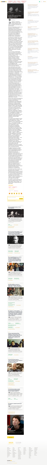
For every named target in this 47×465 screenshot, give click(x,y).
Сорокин (25, 447)
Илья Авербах (11, 185)
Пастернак (19, 453)
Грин (18, 448)
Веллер (24, 453)
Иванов (24, 452)
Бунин (19, 449)
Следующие (10, 437)
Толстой (8, 449)
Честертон (30, 451)
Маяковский (14, 450)
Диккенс (30, 453)
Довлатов (25, 450)
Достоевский (9, 450)
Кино (9, 205)
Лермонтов (8, 448)
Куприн (14, 449)
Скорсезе (35, 452)
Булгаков (14, 452)
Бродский (19, 451)
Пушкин (8, 447)
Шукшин (19, 450)
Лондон (30, 452)
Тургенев (8, 452)
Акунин (24, 451)
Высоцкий (19, 458)
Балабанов (35, 448)
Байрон (30, 447)
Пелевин (25, 448)
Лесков (14, 448)
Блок (13, 451)
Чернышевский (9, 453)
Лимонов (25, 449)
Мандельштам (14, 453)
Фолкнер (30, 449)
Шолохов (19, 447)
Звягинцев (35, 449)
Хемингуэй (30, 448)
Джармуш (35, 453)
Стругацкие (19, 452)
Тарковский (36, 447)
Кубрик (35, 451)
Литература (10, 309)
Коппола (35, 450)
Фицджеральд (31, 450)
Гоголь (8, 451)
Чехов (13, 447)
